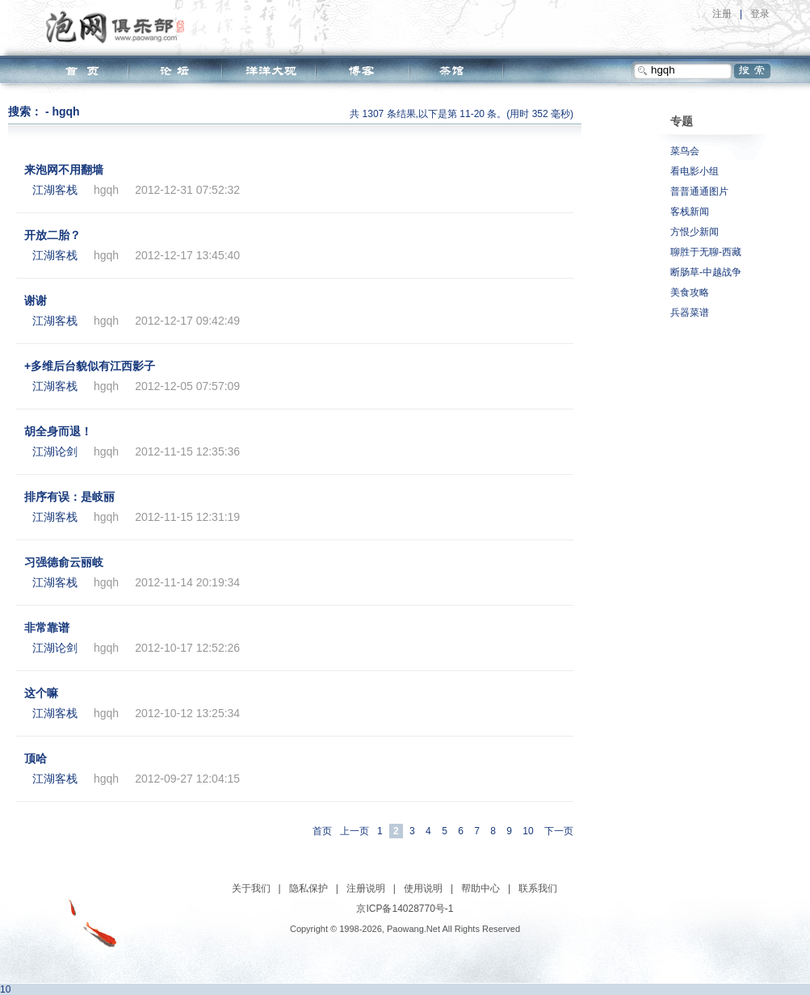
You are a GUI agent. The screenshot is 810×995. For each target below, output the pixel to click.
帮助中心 (480, 888)
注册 (722, 13)
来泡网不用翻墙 (63, 169)
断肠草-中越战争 (705, 272)
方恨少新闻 (694, 231)
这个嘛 (41, 692)
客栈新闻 (689, 211)
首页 (322, 831)
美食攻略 (689, 292)
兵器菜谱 (689, 312)
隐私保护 (308, 888)
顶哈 (35, 758)
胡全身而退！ (58, 431)
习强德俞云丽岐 (63, 562)
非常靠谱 (46, 627)
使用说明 (423, 888)
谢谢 (35, 300)
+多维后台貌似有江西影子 (89, 365)
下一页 (558, 831)
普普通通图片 (699, 191)
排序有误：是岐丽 (69, 496)
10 (528, 831)
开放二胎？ (52, 235)
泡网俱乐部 (119, 26)
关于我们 (251, 888)
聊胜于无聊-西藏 (705, 252)
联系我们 (537, 888)
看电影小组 (694, 171)
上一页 (354, 831)
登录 (760, 13)
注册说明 (365, 888)
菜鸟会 (684, 151)
